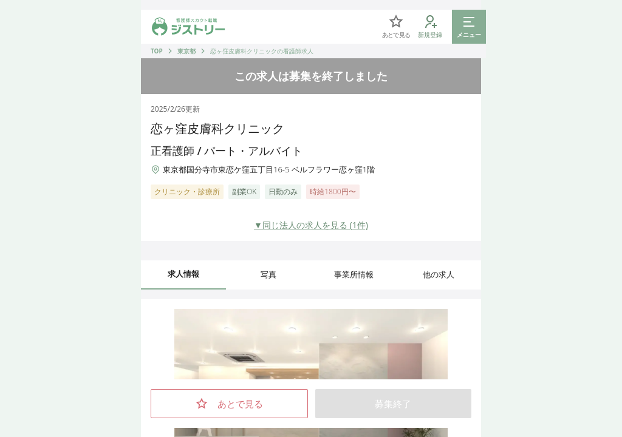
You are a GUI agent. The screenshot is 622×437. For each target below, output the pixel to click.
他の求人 (438, 274)
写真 (268, 274)
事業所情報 (354, 274)
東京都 (186, 51)
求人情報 (183, 273)
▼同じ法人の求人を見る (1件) (311, 225)
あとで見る (229, 404)
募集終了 (393, 404)
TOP (157, 51)
